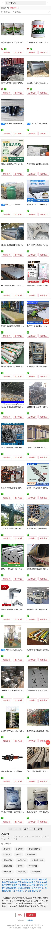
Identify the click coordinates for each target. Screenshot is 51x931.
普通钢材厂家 (14, 888)
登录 (20, 915)
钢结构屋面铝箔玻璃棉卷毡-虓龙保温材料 (17, 326)
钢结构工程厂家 (38, 879)
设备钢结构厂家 (34, 891)
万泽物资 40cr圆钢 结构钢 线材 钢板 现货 (17, 407)
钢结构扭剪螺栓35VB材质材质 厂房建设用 (21, 123)
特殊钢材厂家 (21, 891)
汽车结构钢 (33, 866)
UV (5, 839)
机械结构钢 (31, 854)
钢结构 (18, 854)
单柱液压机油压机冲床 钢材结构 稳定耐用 (21, 650)
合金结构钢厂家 (40, 888)
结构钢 (20, 866)
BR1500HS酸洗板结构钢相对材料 (14, 285)
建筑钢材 (7, 849)
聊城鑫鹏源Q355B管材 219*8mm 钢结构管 (18, 245)
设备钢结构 (22, 872)
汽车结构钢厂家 (26, 888)
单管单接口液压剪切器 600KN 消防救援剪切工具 (20, 771)
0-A (2, 836)
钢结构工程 (22, 860)
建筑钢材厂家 (15, 882)
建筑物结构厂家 (28, 885)
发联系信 (6, 52)
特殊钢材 (7, 854)
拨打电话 (18, 52)
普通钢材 (19, 849)
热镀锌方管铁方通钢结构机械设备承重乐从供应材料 (21, 447)
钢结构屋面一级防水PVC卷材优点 (14, 367)
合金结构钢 (36, 872)
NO (36, 836)
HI (22, 836)
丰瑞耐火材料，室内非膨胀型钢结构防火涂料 (19, 812)
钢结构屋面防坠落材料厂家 (37, 245)
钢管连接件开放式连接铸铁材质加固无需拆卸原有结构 (22, 609)
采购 (48, 742)
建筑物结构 (8, 860)
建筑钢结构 (8, 866)
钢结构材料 (8, 872)
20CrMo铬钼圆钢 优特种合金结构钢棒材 (17, 569)
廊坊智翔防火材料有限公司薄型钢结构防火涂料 (19, 43)
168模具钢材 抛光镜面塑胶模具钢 (14, 690)
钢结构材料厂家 (14, 885)
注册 (31, 915)
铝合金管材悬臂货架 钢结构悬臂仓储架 (16, 488)
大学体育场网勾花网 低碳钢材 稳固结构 (16, 528)
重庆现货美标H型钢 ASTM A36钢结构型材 (17, 83)
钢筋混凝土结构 (37, 860)
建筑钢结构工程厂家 (30, 882)
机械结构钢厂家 (8, 891)
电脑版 (30, 920)
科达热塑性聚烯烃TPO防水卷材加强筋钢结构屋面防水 (22, 164)
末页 (40, 829)
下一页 (33, 829)
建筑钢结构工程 (34, 849)
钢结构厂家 (26, 879)
